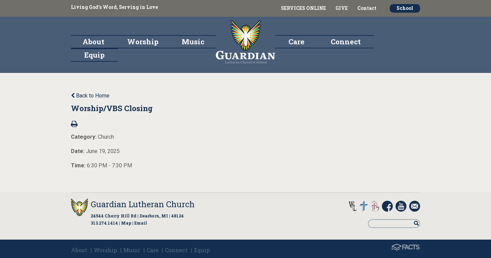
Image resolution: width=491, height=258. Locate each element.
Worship (105, 250)
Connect (176, 250)
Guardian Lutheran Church (143, 204)
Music (131, 250)
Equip (202, 250)
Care (153, 250)
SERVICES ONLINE (303, 8)
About (79, 250)
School (405, 8)
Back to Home (90, 95)
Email (140, 223)
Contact (366, 8)
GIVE (342, 8)
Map (126, 223)
